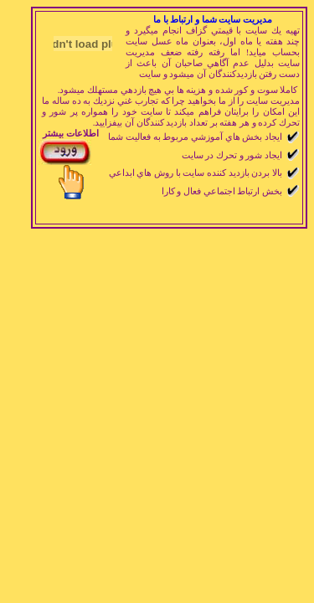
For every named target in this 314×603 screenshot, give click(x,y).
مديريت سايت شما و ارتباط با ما (212, 19)
